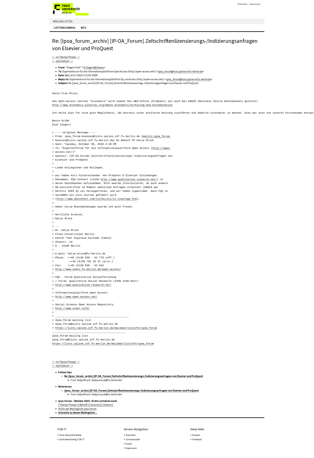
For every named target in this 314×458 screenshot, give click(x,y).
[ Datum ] (108, 405)
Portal (129, 443)
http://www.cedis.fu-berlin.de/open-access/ (88, 269)
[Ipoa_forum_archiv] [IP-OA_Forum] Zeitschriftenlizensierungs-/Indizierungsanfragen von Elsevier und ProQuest (131, 390)
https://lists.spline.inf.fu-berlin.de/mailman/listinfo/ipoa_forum (106, 328)
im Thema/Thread (66, 57)
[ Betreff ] (83, 405)
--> (77, 57)
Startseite (242, 4)
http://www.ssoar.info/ (72, 308)
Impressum (254, 4)
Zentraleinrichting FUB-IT (71, 439)
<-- (53, 57)
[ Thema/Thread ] (68, 405)
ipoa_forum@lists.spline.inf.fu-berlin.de (180, 71)
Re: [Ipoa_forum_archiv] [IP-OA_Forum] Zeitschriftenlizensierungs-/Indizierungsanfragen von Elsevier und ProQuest (133, 376)
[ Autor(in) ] (95, 405)
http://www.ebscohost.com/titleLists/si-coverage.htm (97, 199)
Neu (83, 28)
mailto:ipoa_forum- (157, 136)
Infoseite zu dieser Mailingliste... (77, 412)
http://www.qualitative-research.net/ (129, 179)
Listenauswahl (65, 28)
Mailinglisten (63, 21)
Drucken (196, 435)
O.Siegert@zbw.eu (93, 67)
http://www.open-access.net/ (76, 297)
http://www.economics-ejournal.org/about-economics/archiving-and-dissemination (112, 105)
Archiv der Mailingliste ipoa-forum (77, 409)
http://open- (161, 148)
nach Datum (62, 61)
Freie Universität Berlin (70, 435)
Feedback (197, 439)
